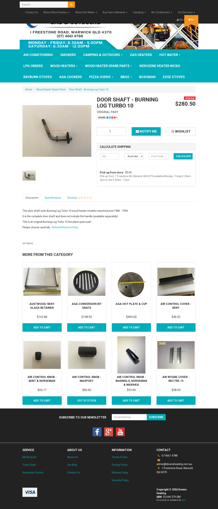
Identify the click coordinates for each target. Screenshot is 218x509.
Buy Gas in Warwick (115, 12)
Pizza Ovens (101, 77)
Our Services (186, 12)
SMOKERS (68, 55)
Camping (139, 12)
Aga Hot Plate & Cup (131, 304)
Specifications (53, 197)
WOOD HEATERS (64, 66)
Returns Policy (120, 472)
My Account (29, 457)
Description (31, 197)
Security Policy (120, 480)
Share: (108, 117)
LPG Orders (33, 66)
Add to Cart (42, 327)
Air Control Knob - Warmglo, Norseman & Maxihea (131, 380)
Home (28, 89)
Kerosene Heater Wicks (160, 66)
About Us (72, 457)
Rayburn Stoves (37, 77)
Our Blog (72, 464)
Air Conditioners (161, 12)
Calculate (183, 156)
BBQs (126, 77)
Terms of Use (119, 457)
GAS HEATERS (141, 55)
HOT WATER (169, 55)
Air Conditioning (38, 55)
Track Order (29, 464)
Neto (184, 500)
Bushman (147, 77)
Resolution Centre (32, 472)
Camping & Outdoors (103, 55)
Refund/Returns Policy (65, 227)
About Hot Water (86, 12)
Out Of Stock (86, 400)
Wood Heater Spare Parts (108, 66)
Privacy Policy (120, 464)
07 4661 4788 (167, 455)
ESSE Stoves (174, 77)
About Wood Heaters (56, 12)
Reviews (79, 197)
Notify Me (146, 131)
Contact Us (31, 12)
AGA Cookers (70, 77)
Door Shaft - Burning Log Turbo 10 (89, 89)
